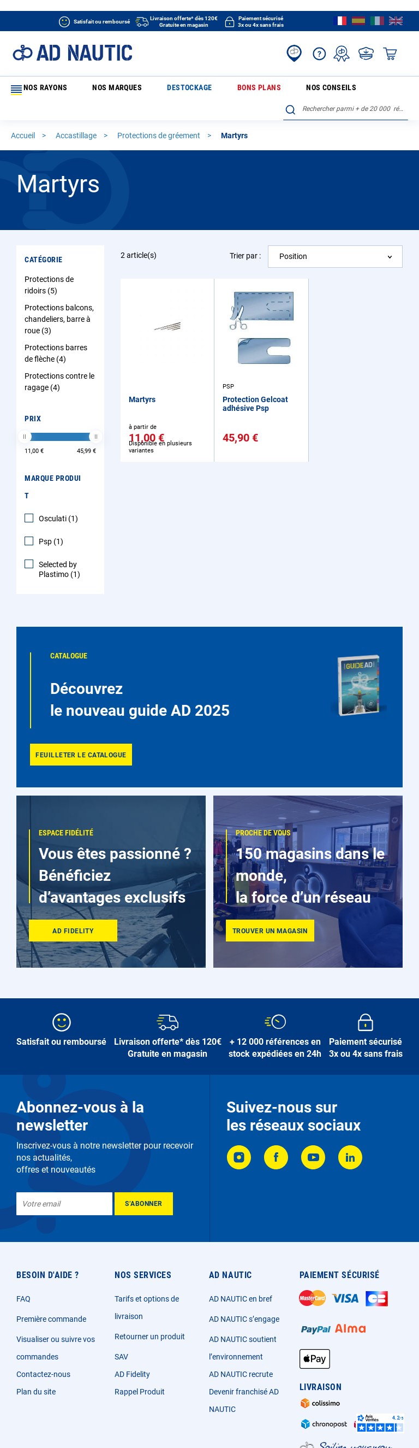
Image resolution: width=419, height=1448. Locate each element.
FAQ (23, 1281)
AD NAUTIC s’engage (244, 1301)
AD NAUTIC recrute (241, 1356)
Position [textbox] (293, 238)
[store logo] (72, 53)
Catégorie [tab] (44, 242)
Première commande (51, 1301)
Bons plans (189, 89)
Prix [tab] (33, 401)
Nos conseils (237, 89)
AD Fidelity (132, 1356)
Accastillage (77, 118)
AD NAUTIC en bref (240, 1281)
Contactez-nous (43, 1356)
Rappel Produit (140, 1374)
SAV (121, 1339)
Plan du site (36, 1374)
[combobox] (345, 87)
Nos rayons (37, 90)
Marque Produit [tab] (53, 469)
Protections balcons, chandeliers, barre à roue (59, 301)
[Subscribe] (144, 1186)
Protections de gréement (159, 118)
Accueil (24, 118)
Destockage (143, 89)
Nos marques (95, 89)
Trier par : (245, 238)
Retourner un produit (150, 1319)
